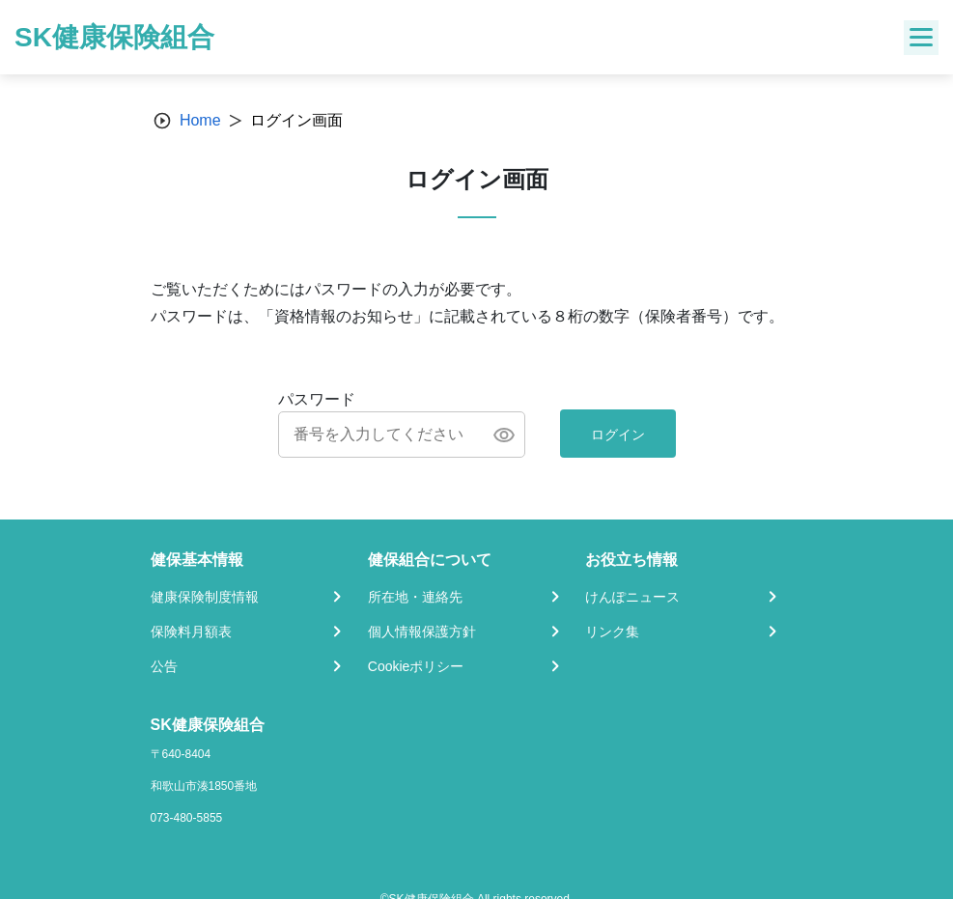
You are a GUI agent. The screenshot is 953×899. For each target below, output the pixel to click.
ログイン (618, 434)
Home (200, 120)
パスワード (316, 399)
